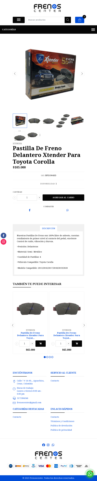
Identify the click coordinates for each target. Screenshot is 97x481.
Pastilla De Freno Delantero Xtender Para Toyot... (30, 335)
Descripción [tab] (48, 228)
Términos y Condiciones (62, 421)
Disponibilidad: (47, 184)
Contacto (55, 381)
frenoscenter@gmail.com (29, 402)
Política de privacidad (61, 430)
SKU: (43, 176)
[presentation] (15, 74)
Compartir (48, 207)
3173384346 (22, 398)
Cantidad (17, 192)
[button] (44, 357)
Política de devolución (61, 425)
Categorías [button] (48, 29)
